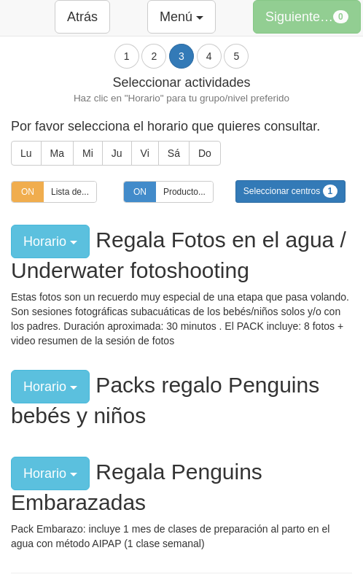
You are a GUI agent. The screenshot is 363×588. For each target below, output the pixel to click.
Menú (181, 16)
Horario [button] (50, 241)
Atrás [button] (82, 16)
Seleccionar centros (290, 191)
